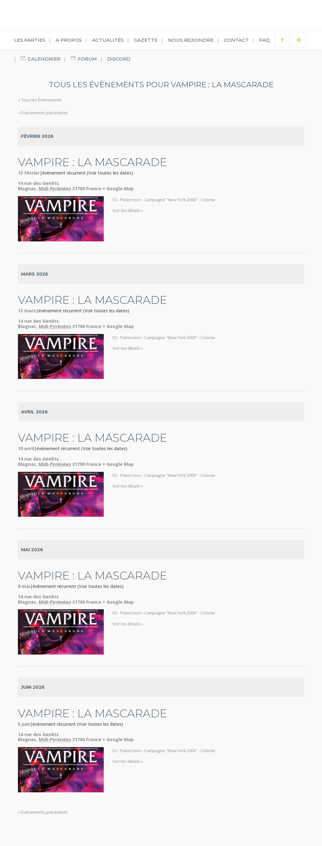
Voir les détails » (127, 210)
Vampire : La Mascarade (92, 162)
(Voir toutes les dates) (110, 173)
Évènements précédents (43, 113)
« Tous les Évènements (40, 100)
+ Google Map (118, 188)
